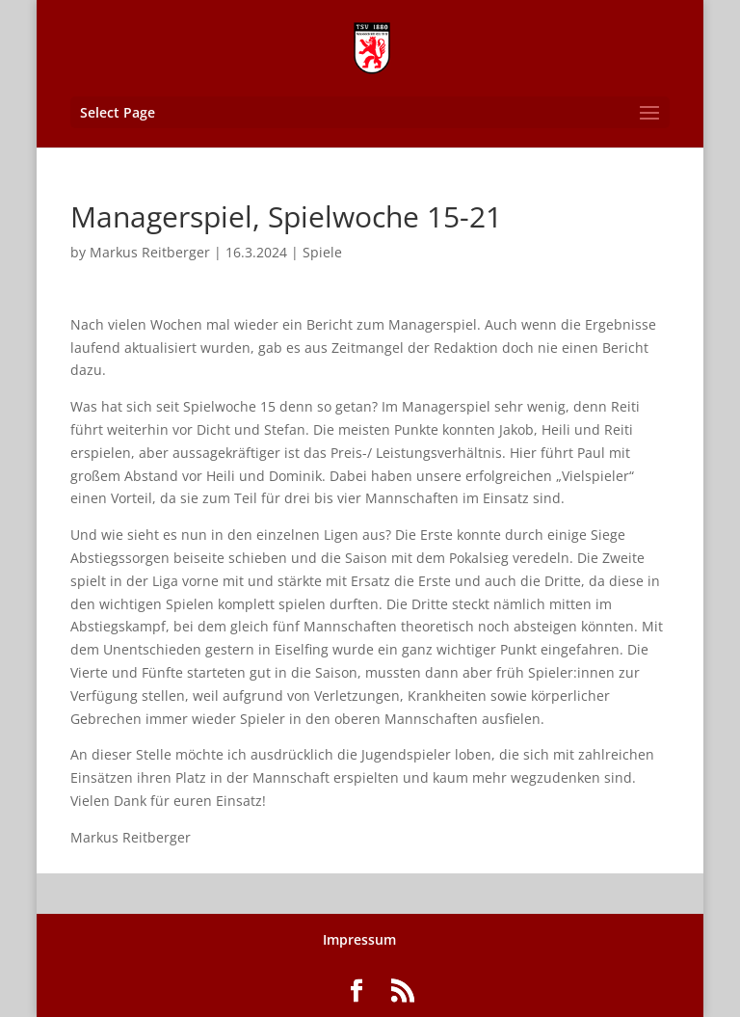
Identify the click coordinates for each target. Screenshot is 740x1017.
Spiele (322, 252)
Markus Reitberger (150, 252)
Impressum (359, 939)
